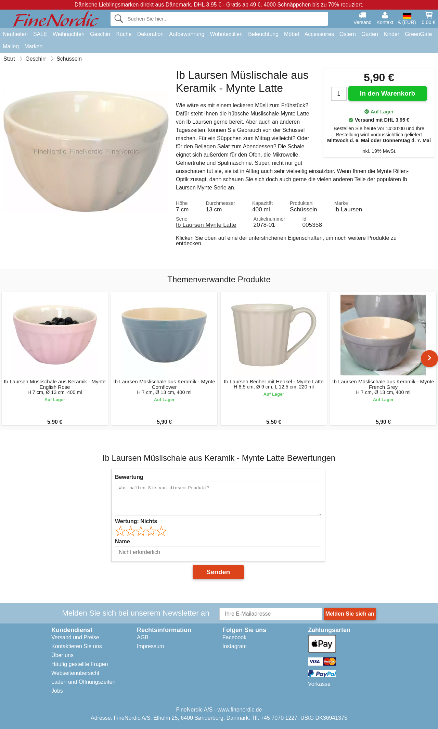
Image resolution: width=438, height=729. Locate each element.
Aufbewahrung (186, 34)
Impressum (150, 646)
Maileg (11, 46)
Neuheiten (15, 34)
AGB (143, 637)
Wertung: (136, 521)
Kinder (391, 34)
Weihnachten (69, 34)
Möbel (291, 34)
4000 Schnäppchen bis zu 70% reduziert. (313, 5)
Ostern (347, 34)
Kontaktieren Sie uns (76, 646)
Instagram (234, 646)
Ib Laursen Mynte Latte (206, 224)
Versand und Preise (75, 637)
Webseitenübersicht (75, 673)
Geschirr (100, 34)
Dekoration (150, 34)
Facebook (234, 637)
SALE (40, 34)
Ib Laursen (348, 209)
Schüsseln (303, 209)
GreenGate (418, 34)
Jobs (57, 691)
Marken (33, 46)
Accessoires (319, 34)
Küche (123, 34)
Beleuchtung (263, 34)
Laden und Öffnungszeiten (83, 682)
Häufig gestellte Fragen (79, 664)
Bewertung (129, 477)
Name (122, 541)
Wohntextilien (226, 34)
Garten (369, 34)
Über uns (62, 655)
